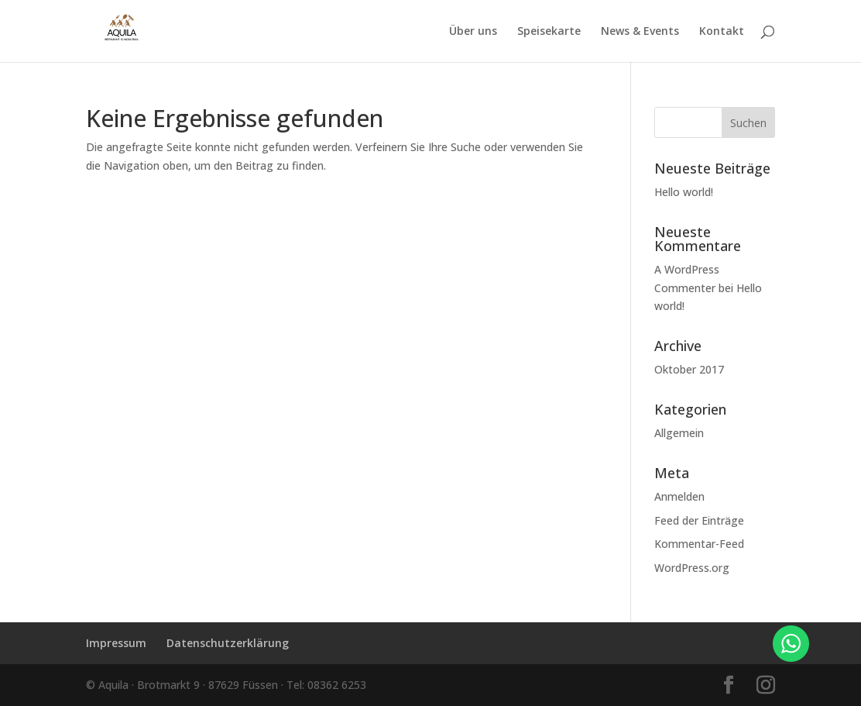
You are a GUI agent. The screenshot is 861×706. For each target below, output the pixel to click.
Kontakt (721, 32)
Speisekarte (549, 32)
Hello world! (683, 191)
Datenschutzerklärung (227, 642)
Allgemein (679, 432)
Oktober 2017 (689, 369)
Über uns (473, 32)
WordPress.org (691, 567)
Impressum (116, 642)
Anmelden (679, 496)
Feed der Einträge (699, 520)
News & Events (640, 32)
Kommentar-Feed (699, 543)
